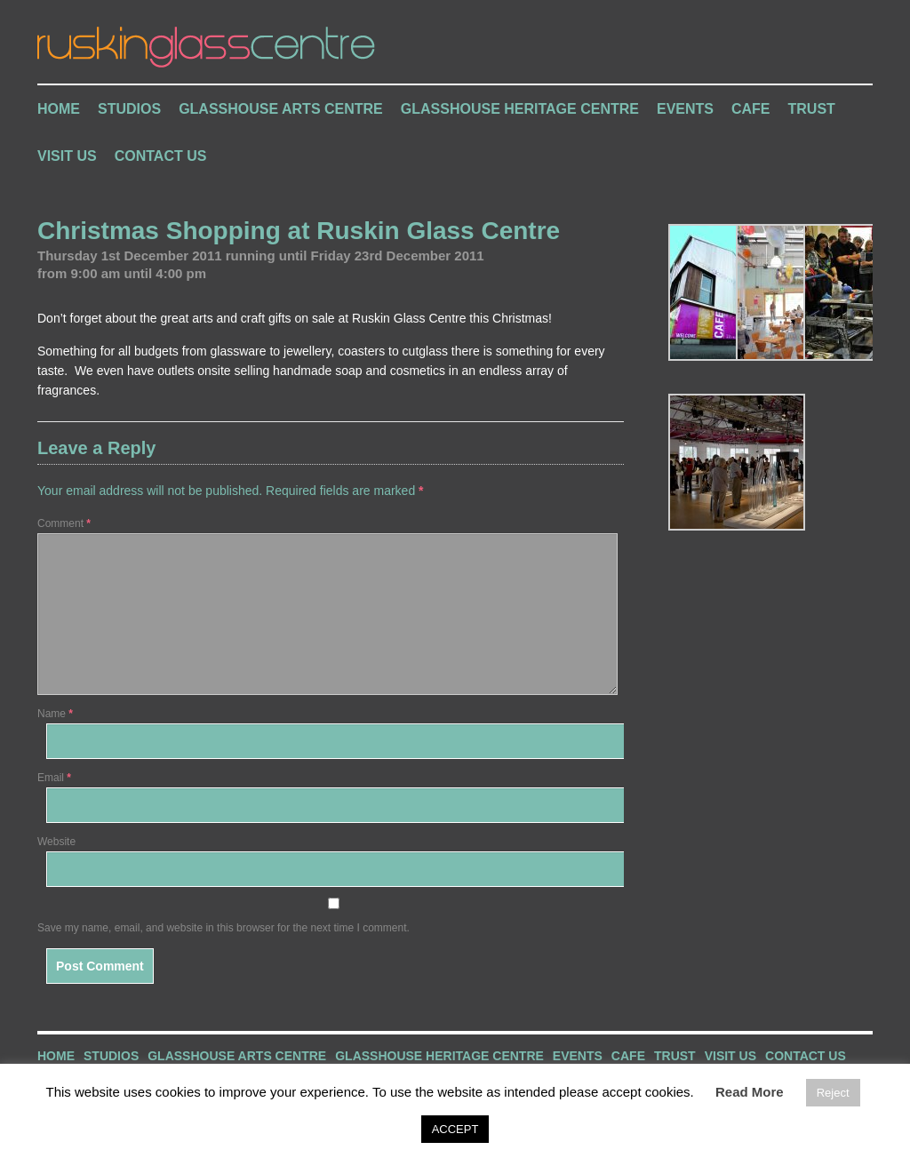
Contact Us (161, 156)
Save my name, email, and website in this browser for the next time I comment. (223, 928)
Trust (811, 108)
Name (55, 713)
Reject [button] (833, 1092)
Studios (129, 108)
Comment (64, 523)
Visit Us (67, 156)
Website (56, 841)
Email (54, 777)
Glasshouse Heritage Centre (520, 108)
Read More (749, 1091)
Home (58, 108)
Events (685, 108)
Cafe (750, 108)
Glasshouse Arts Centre (281, 108)
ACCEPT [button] (455, 1129)
